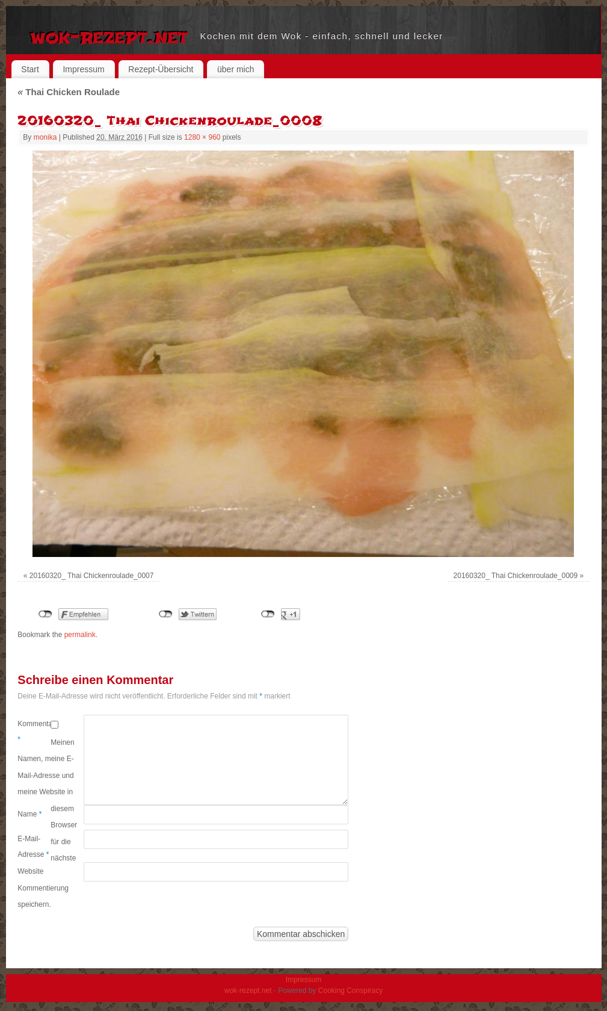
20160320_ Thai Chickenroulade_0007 (91, 575)
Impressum (83, 69)
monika (45, 137)
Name (29, 814)
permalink (80, 634)
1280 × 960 (202, 137)
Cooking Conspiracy (350, 990)
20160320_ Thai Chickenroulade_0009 (516, 575)
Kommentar (34, 732)
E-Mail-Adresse (33, 847)
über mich (235, 69)
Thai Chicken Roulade (68, 92)
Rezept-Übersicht (160, 69)
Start (30, 69)
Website (30, 871)
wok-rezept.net (109, 36)
